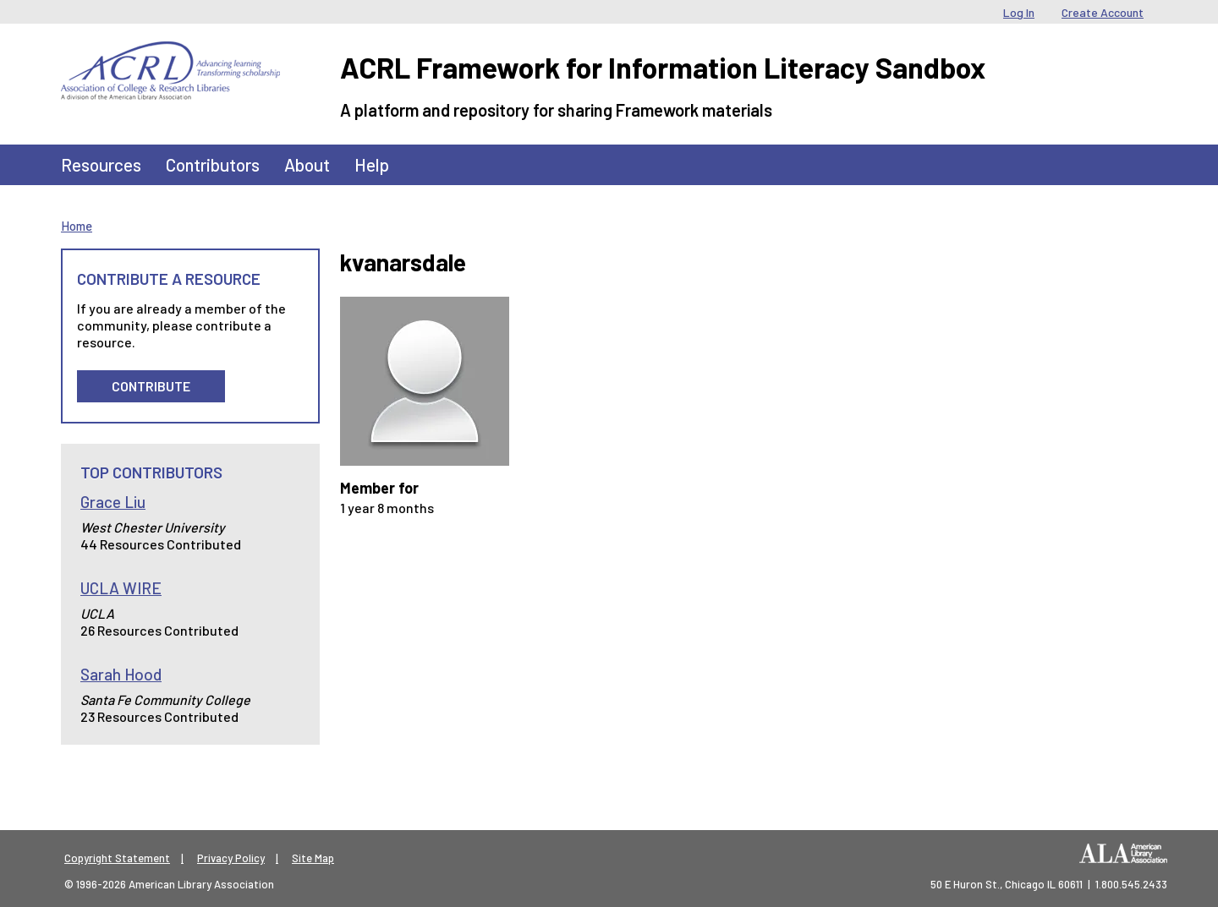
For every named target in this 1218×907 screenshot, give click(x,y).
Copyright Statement (117, 858)
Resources (101, 164)
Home (76, 225)
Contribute (151, 386)
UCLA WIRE (121, 588)
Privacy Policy (231, 858)
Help (371, 164)
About (307, 164)
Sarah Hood (121, 674)
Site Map (313, 858)
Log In (1018, 12)
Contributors (213, 164)
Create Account (1103, 12)
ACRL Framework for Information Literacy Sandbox (662, 67)
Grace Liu (112, 501)
